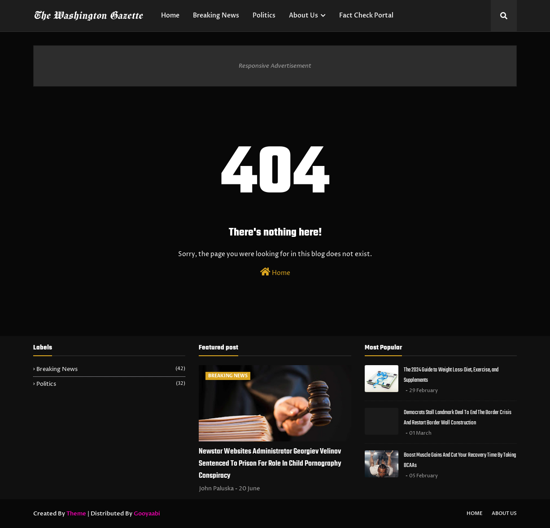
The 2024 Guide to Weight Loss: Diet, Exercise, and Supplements (451, 375)
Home (275, 272)
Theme (76, 514)
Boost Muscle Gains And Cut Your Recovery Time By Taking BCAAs (460, 460)
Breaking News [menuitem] (216, 15)
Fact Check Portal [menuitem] (366, 15)
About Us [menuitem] (303, 15)
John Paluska (216, 488)
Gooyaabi (147, 514)
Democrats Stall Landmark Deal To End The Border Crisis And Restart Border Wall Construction (457, 418)
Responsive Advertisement (275, 66)
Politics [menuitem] (264, 15)
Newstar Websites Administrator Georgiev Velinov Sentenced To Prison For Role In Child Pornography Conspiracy (270, 464)
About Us (504, 513)
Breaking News (110, 369)
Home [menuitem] (170, 15)
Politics (110, 384)
